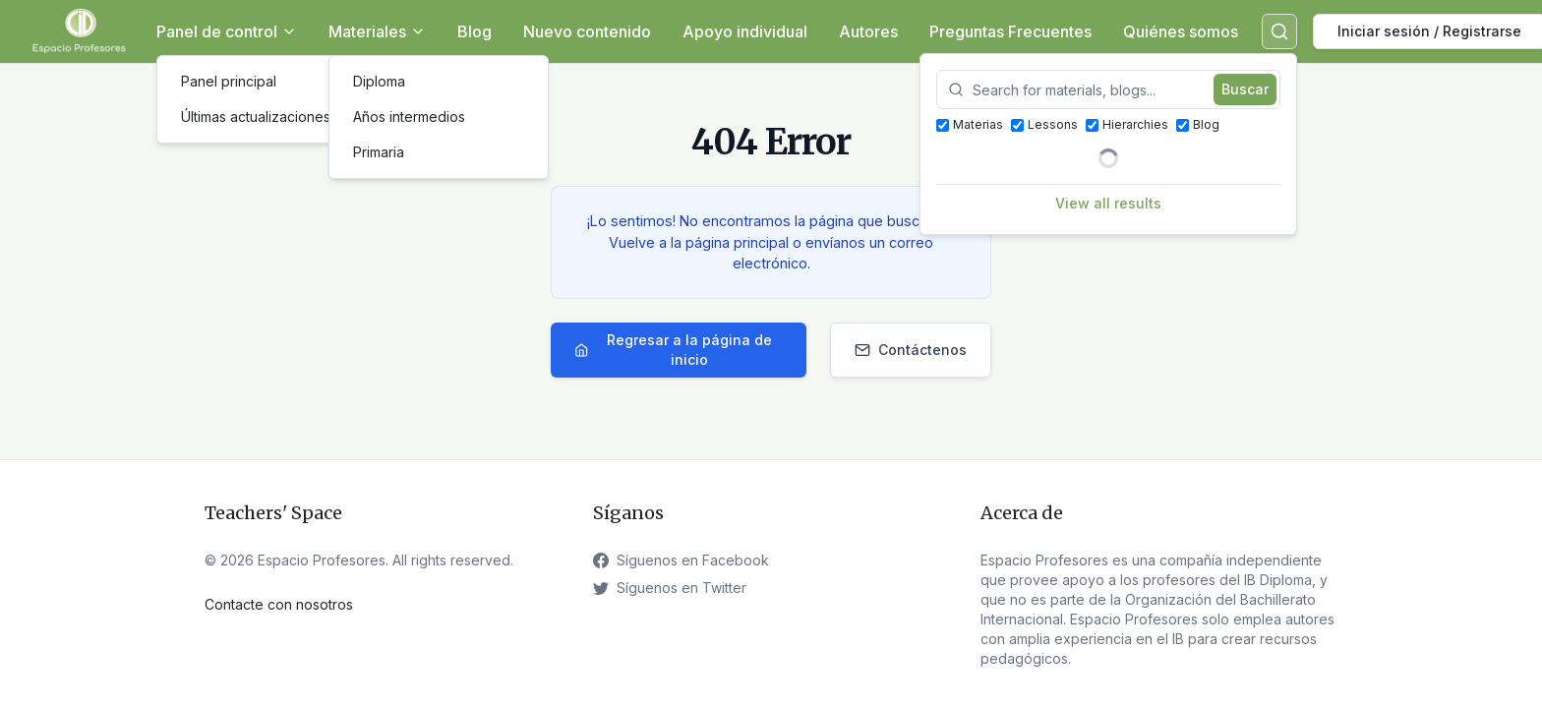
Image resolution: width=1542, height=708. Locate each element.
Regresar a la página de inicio (673, 349)
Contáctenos (911, 349)
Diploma (379, 81)
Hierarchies (1127, 124)
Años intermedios (409, 116)
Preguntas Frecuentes (1010, 31)
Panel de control (226, 31)
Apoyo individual (744, 31)
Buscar (1245, 89)
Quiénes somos (1180, 31)
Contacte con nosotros (279, 604)
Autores (868, 31)
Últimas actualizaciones (255, 116)
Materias (969, 124)
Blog (474, 31)
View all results (1108, 203)
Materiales (377, 31)
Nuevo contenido (587, 31)
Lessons (1044, 124)
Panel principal (228, 81)
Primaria (378, 152)
